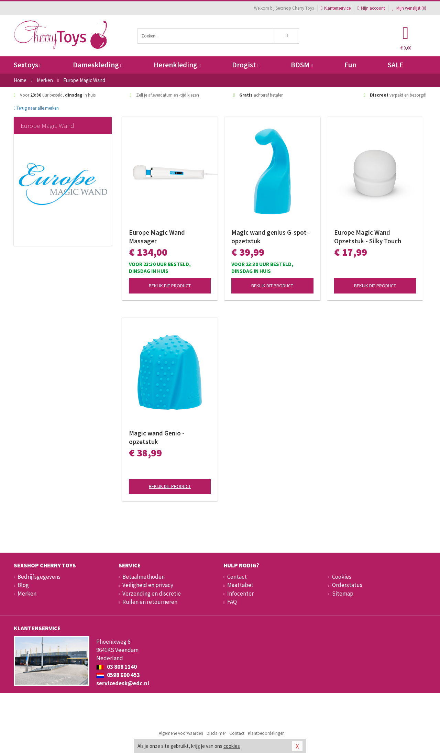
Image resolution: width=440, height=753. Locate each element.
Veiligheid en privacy (147, 585)
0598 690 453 (118, 675)
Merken (27, 593)
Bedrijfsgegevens (39, 576)
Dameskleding (97, 64)
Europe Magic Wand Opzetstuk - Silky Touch (367, 236)
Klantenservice (336, 8)
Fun (350, 64)
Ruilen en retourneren (149, 602)
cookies (231, 746)
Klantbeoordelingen (266, 733)
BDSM (301, 64)
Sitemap (342, 593)
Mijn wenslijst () (409, 8)
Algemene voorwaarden (181, 733)
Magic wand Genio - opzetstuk (157, 437)
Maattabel (240, 585)
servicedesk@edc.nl (122, 683)
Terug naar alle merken (36, 108)
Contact (237, 576)
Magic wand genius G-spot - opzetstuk (270, 236)
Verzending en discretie (151, 593)
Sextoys (27, 64)
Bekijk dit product (170, 286)
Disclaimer (216, 733)
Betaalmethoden (143, 576)
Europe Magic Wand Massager (157, 236)
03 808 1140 (116, 667)
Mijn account (371, 8)
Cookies (341, 576)
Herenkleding (177, 64)
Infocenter (240, 593)
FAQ (232, 602)
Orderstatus (347, 585)
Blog (23, 585)
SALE (396, 64)
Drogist (245, 64)
